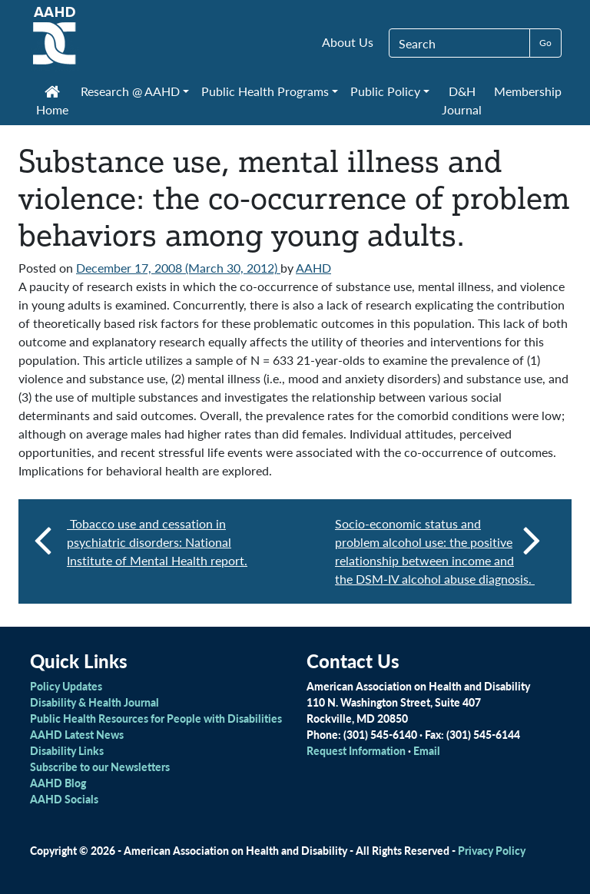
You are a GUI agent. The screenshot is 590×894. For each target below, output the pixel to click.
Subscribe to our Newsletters (100, 766)
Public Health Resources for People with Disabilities (156, 718)
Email (426, 750)
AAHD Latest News (77, 734)
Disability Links (67, 750)
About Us (347, 42)
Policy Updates (66, 686)
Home (52, 102)
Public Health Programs (265, 91)
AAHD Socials (64, 798)
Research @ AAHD (130, 91)
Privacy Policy (491, 850)
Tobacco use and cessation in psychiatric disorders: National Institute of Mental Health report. (157, 542)
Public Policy (385, 91)
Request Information (356, 750)
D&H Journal (462, 100)
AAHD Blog (58, 782)
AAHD (313, 267)
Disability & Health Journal (94, 702)
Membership (528, 91)
